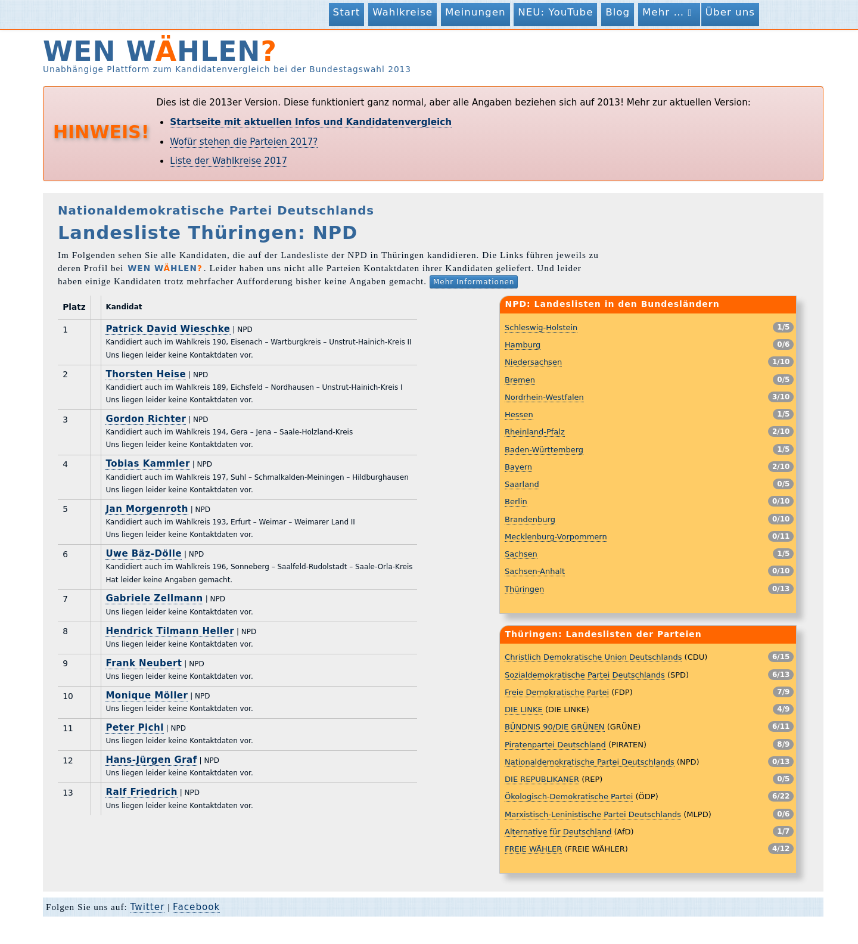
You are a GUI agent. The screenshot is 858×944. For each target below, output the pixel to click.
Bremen (520, 379)
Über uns (730, 12)
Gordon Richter (145, 419)
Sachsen (521, 553)
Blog (617, 12)
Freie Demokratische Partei (557, 692)
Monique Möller (146, 695)
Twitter (147, 907)
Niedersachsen (533, 362)
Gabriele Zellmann (154, 598)
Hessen (519, 414)
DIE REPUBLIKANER (542, 779)
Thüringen (524, 589)
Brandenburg (530, 519)
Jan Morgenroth (146, 509)
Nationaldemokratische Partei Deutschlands (589, 761)
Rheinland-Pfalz (535, 431)
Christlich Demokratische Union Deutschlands (593, 657)
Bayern (518, 466)
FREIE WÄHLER (533, 848)
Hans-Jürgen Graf (151, 759)
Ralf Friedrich (141, 792)
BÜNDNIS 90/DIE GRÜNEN (555, 726)
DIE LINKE (524, 709)
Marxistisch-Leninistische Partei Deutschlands (593, 814)
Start (346, 12)
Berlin (516, 501)
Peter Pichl (134, 727)
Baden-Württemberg (544, 449)
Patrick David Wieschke (167, 329)
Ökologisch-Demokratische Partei (569, 796)
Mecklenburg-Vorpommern (556, 536)
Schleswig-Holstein (541, 327)
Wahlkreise (402, 12)
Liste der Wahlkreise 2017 (228, 161)
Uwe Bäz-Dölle (143, 553)
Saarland (522, 484)
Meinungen (475, 12)
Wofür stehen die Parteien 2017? (244, 141)
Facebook (196, 907)
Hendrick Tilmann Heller (169, 631)
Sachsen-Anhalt (535, 571)
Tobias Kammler (147, 463)
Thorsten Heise (145, 374)
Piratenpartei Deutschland (555, 744)
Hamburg (522, 344)
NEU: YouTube (555, 12)
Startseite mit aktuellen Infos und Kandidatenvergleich (311, 122)
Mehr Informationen (474, 282)
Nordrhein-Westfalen (544, 397)
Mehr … (669, 12)
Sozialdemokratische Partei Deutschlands (585, 674)
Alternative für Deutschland (558, 831)
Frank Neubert (143, 663)
